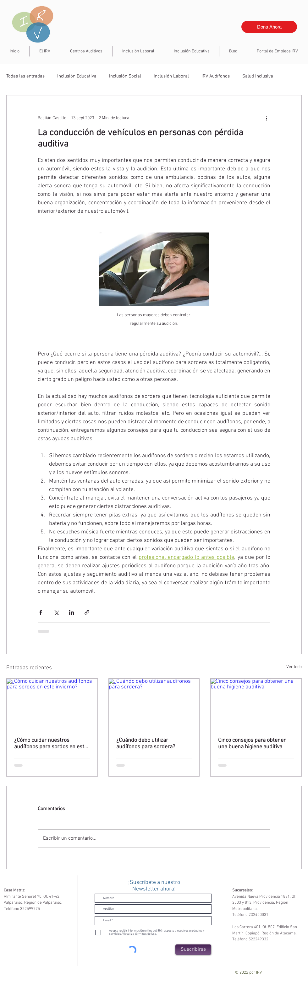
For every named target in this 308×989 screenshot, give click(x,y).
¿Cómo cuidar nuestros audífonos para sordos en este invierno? (50, 743)
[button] (138, 51)
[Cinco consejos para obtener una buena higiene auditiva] (256, 704)
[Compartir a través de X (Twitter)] (56, 612)
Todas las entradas (25, 76)
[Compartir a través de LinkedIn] (71, 612)
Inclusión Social (125, 76)
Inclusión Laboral (171, 76)
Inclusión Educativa (76, 76)
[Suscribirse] (193, 949)
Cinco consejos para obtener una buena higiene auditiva (252, 743)
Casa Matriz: (14, 890)
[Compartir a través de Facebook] (41, 612)
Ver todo (294, 667)
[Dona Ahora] (269, 27)
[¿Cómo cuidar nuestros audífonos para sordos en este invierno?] (52, 704)
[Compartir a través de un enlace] (87, 612)
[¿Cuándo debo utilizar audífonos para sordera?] (154, 704)
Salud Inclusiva (257, 76)
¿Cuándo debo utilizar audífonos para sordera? (145, 743)
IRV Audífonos (215, 76)
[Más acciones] (266, 118)
